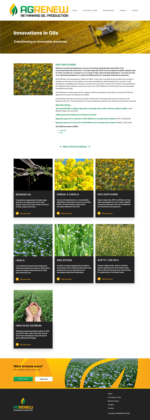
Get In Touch (23, 379)
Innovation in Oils (114, 397)
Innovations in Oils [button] (90, 10)
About (110, 394)
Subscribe (44, 379)
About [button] (75, 10)
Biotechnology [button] (108, 10)
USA (61, 133)
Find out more (23, 213)
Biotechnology (113, 401)
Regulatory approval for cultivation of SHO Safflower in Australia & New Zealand (85, 119)
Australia (62, 130)
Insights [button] (123, 10)
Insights (111, 405)
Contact (135, 10)
